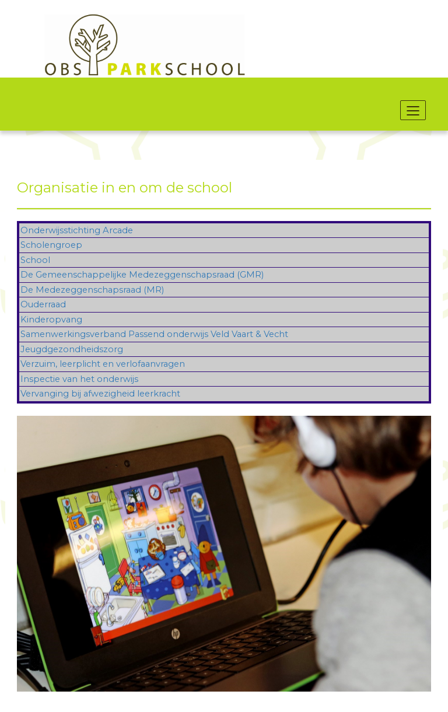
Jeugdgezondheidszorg (71, 349)
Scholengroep (51, 245)
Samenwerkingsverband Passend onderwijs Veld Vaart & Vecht (154, 334)
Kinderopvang (51, 319)
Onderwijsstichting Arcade (76, 230)
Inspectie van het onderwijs (79, 379)
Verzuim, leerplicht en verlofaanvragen (102, 364)
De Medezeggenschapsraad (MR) (92, 290)
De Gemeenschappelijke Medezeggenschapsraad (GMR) (142, 274)
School (35, 260)
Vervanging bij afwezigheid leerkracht (100, 393)
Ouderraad (43, 304)
